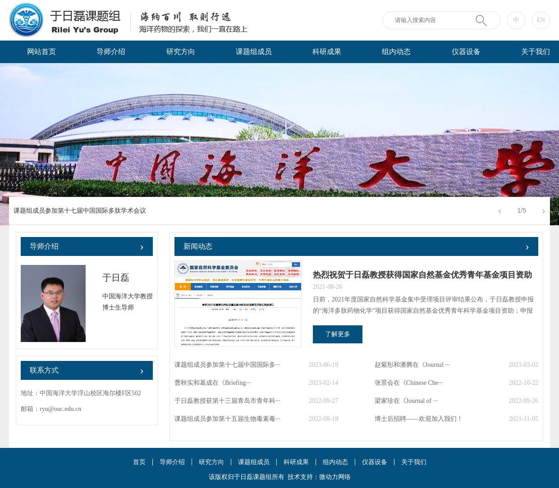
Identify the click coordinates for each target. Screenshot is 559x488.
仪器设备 (466, 51)
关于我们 (413, 462)
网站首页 (41, 51)
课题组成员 (254, 51)
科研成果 (326, 51)
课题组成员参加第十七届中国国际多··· (227, 364)
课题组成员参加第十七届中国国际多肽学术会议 (80, 210)
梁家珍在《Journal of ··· (406, 400)
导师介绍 (110, 51)
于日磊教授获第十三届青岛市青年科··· (227, 400)
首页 (139, 462)
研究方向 (180, 51)
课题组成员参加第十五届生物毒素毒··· (227, 418)
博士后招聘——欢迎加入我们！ (419, 418)
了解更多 (337, 334)
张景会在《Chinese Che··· (409, 382)
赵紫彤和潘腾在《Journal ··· (412, 364)
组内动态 (396, 51)
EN (541, 20)
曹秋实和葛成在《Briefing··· (212, 382)
